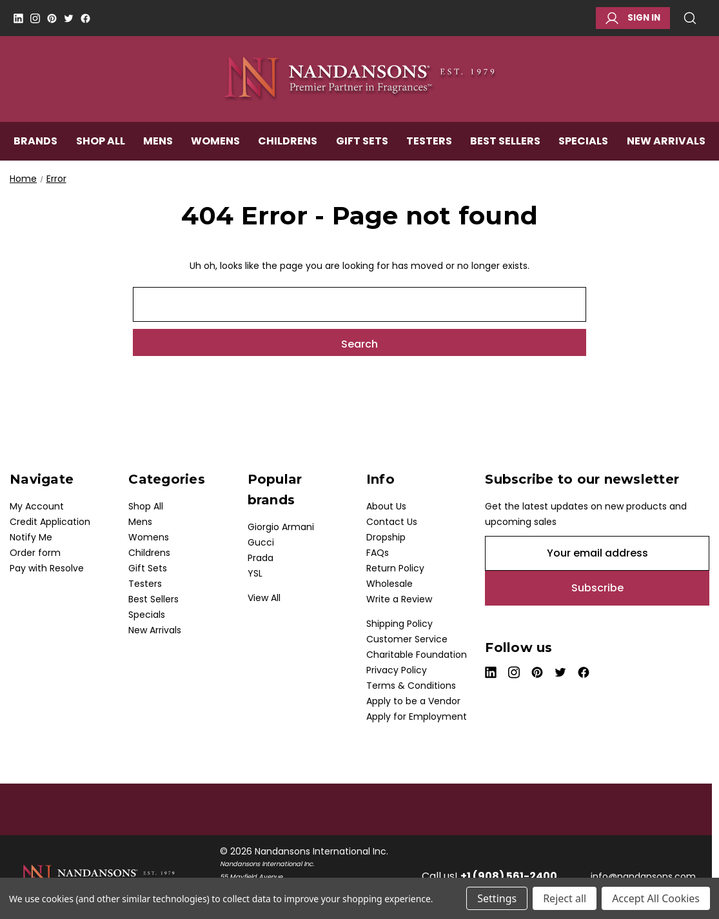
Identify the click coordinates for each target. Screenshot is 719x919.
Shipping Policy (399, 623)
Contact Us (391, 521)
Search (690, 18)
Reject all (564, 898)
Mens (158, 146)
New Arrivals (666, 146)
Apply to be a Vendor (413, 701)
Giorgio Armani (281, 526)
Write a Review (399, 599)
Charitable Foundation (416, 654)
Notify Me (31, 537)
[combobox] (359, 304)
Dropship (386, 537)
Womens (215, 146)
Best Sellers (505, 146)
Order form (35, 552)
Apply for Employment (416, 716)
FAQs (377, 552)
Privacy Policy (396, 670)
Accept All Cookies (656, 898)
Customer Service (407, 639)
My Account (37, 506)
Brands (35, 146)
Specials (583, 146)
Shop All (100, 146)
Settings (497, 898)
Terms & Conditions (411, 685)
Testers (429, 146)
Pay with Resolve (47, 568)
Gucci (261, 542)
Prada (260, 557)
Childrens (287, 146)
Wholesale (389, 583)
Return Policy (395, 568)
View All (264, 597)
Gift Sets (362, 146)
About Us (386, 506)
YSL (255, 573)
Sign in (633, 18)
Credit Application (50, 521)
